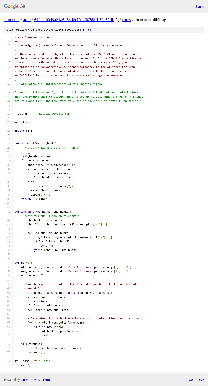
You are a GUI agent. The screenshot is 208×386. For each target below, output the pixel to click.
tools (126, 19)
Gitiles (24, 380)
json (200, 379)
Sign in (199, 6)
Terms (47, 380)
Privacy (35, 380)
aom (27, 19)
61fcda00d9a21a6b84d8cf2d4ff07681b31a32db (74, 19)
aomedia (12, 19)
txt (190, 379)
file (87, 29)
